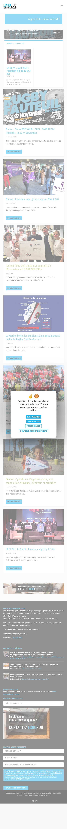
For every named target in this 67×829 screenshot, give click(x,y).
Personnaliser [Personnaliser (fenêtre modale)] (33, 426)
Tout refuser (33, 421)
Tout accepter (33, 417)
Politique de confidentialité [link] (33, 431)
